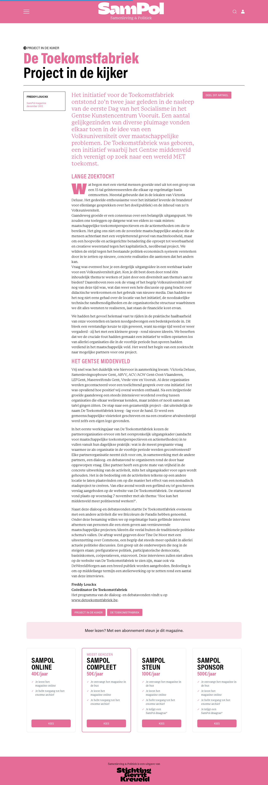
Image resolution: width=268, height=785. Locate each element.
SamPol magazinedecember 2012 (36, 104)
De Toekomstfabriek (124, 612)
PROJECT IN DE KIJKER (41, 48)
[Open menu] (26, 12)
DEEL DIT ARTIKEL (217, 95)
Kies (51, 723)
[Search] (235, 12)
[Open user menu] (243, 12)
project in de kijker (89, 612)
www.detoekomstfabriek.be (94, 600)
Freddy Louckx (37, 96)
